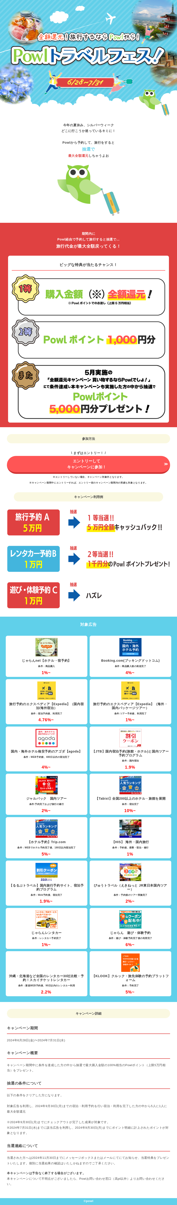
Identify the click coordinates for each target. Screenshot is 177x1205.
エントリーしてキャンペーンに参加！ (86, 464)
